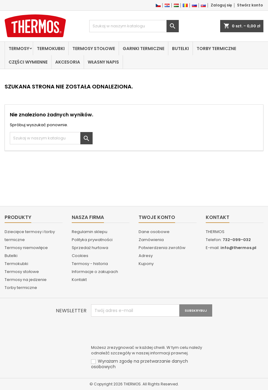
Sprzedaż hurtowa (90, 248)
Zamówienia (151, 240)
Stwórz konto (250, 5)
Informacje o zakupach (95, 272)
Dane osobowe (154, 232)
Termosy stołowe (93, 48)
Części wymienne (28, 62)
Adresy (146, 256)
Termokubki (51, 48)
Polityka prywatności (92, 240)
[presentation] (137, 332)
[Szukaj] (133, 26)
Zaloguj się (221, 5)
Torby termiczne (216, 48)
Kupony (146, 264)
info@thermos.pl (238, 248)
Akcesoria (67, 62)
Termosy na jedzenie (26, 280)
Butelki (180, 48)
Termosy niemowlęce (26, 248)
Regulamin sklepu (89, 232)
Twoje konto (157, 217)
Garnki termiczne (143, 48)
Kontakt (79, 280)
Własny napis (103, 62)
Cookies (80, 256)
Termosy (19, 48)
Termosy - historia (90, 264)
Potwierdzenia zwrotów (162, 248)
